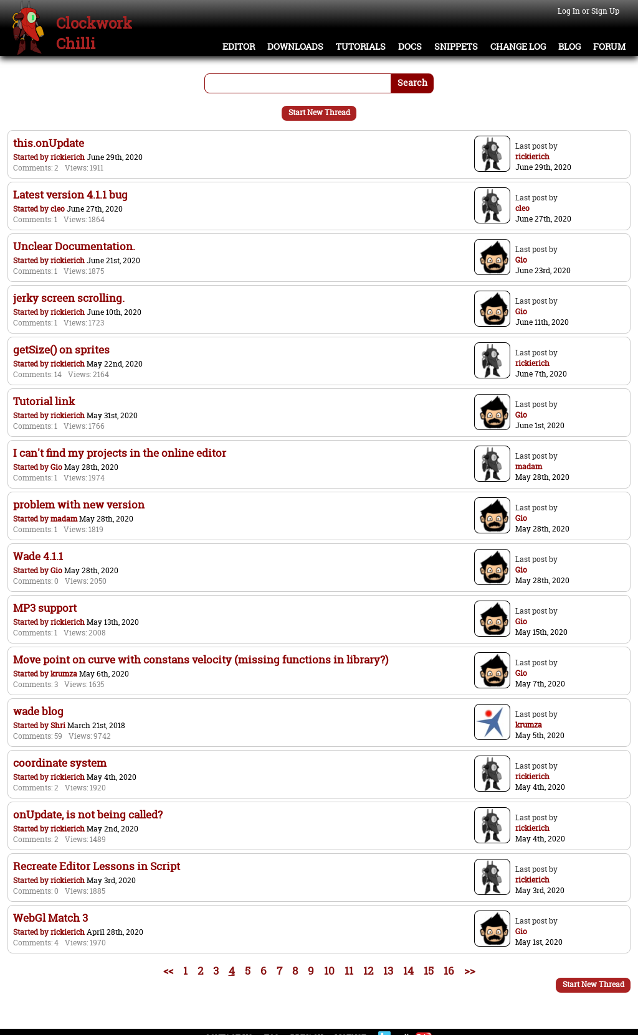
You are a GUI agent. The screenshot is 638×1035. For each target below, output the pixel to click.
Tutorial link (44, 401)
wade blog (38, 711)
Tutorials (361, 46)
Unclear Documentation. (74, 246)
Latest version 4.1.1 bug (70, 194)
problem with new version (79, 504)
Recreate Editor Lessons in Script (96, 866)
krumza (63, 673)
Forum (609, 46)
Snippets (456, 46)
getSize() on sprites (61, 349)
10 (329, 970)
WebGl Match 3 (50, 918)
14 (408, 970)
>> (469, 970)
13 (388, 970)
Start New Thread (319, 112)
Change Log (518, 46)
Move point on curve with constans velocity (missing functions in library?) (200, 659)
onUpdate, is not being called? (88, 814)
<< (168, 970)
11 (349, 970)
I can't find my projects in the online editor (119, 453)
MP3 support (45, 608)
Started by (31, 157)
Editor (238, 46)
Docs (410, 46)
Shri (57, 725)
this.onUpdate (48, 143)
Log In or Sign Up (588, 11)
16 (449, 970)
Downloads (295, 46)
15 (429, 970)
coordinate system (60, 763)
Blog (569, 46)
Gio (56, 467)
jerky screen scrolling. (69, 298)
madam (63, 518)
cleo (57, 209)
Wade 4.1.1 (38, 556)
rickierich (67, 157)
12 (368, 970)
